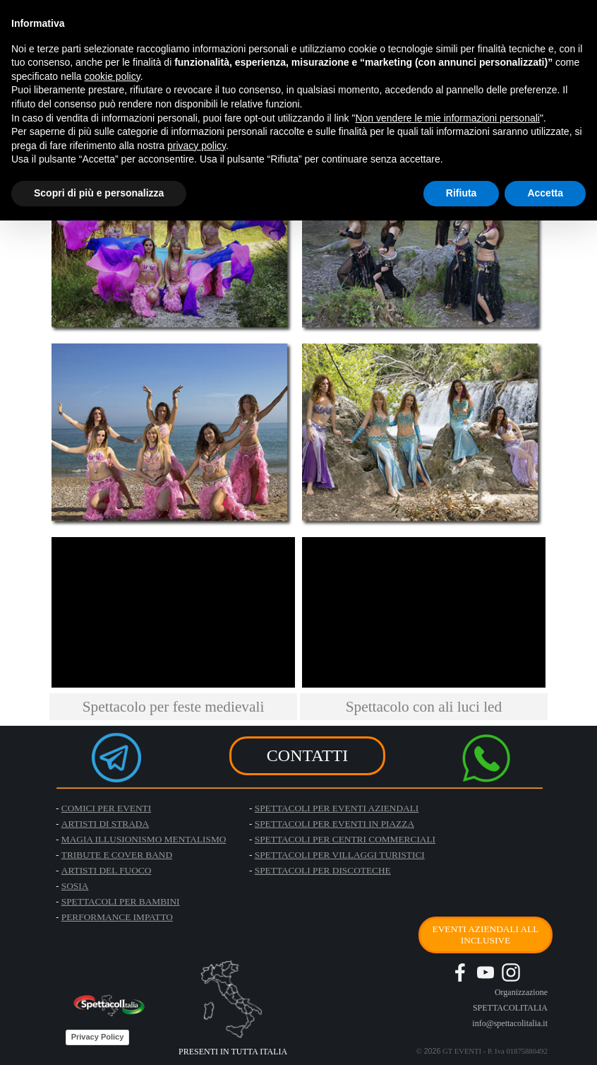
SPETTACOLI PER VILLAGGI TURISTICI (340, 854)
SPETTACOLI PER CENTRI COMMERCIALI (345, 839)
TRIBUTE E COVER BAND (116, 854)
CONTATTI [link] (307, 755)
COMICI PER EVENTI (106, 808)
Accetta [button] (545, 193)
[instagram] (510, 972)
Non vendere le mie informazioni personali (447, 118)
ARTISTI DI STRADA (105, 823)
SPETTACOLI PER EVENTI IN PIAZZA (334, 823)
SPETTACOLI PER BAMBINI (120, 901)
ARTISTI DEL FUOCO (106, 870)
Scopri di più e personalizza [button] (99, 193)
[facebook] (460, 972)
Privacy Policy (97, 1036)
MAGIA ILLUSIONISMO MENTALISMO (144, 839)
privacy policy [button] (196, 145)
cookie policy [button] (112, 76)
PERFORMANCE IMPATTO (117, 917)
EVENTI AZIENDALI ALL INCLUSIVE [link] (485, 935)
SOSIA (75, 886)
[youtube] (485, 972)
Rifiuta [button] (461, 193)
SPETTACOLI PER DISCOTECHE (323, 870)
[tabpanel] (173, 706)
